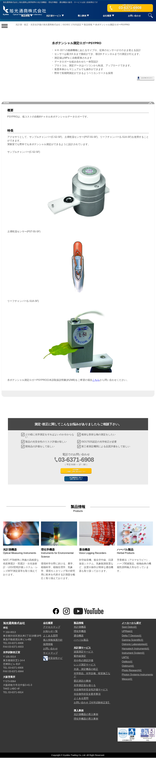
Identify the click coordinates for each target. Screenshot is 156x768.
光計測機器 (80, 637)
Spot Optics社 (129, 637)
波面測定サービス (83, 662)
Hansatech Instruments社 (135, 659)
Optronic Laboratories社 (135, 654)
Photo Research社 (132, 680)
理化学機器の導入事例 (86, 729)
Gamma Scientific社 (132, 650)
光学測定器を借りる (85, 695)
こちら (96, 377)
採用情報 (48, 654)
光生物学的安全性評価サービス (91, 700)
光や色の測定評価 (83, 670)
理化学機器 (80, 641)
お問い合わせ (134, 16)
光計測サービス (82, 658)
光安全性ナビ (53, 668)
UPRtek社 (127, 641)
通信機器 (78, 645)
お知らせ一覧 (50, 641)
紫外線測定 (80, 666)
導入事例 (78, 720)
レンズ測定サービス (85, 675)
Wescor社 (127, 689)
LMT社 (125, 667)
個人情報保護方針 (53, 650)
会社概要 (48, 633)
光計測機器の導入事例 (86, 724)
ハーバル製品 (81, 650)
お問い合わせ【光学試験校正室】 (92, 712)
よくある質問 (50, 645)
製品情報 (12, 98)
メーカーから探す (131, 633)
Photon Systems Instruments (137, 685)
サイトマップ (50, 663)
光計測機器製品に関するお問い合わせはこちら (76, 485)
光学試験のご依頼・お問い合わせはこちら (76, 471)
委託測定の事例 (82, 691)
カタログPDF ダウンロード (136, 79)
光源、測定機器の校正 (86, 679)
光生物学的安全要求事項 (87, 704)
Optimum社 (128, 676)
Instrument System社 (133, 663)
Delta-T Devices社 (132, 645)
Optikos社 (127, 672)
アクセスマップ (51, 637)
